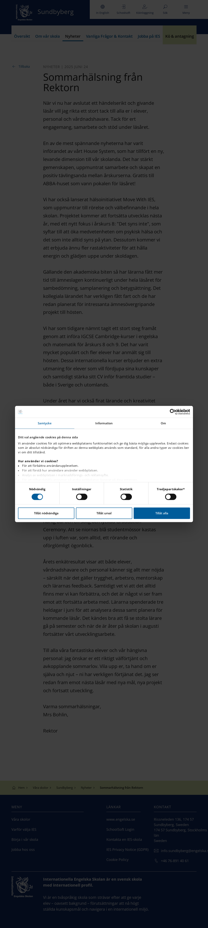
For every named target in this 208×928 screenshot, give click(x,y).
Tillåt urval (104, 513)
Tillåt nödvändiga (46, 513)
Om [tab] (163, 423)
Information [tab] (104, 423)
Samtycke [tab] (45, 423)
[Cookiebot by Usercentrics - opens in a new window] (172, 412)
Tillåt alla (161, 513)
